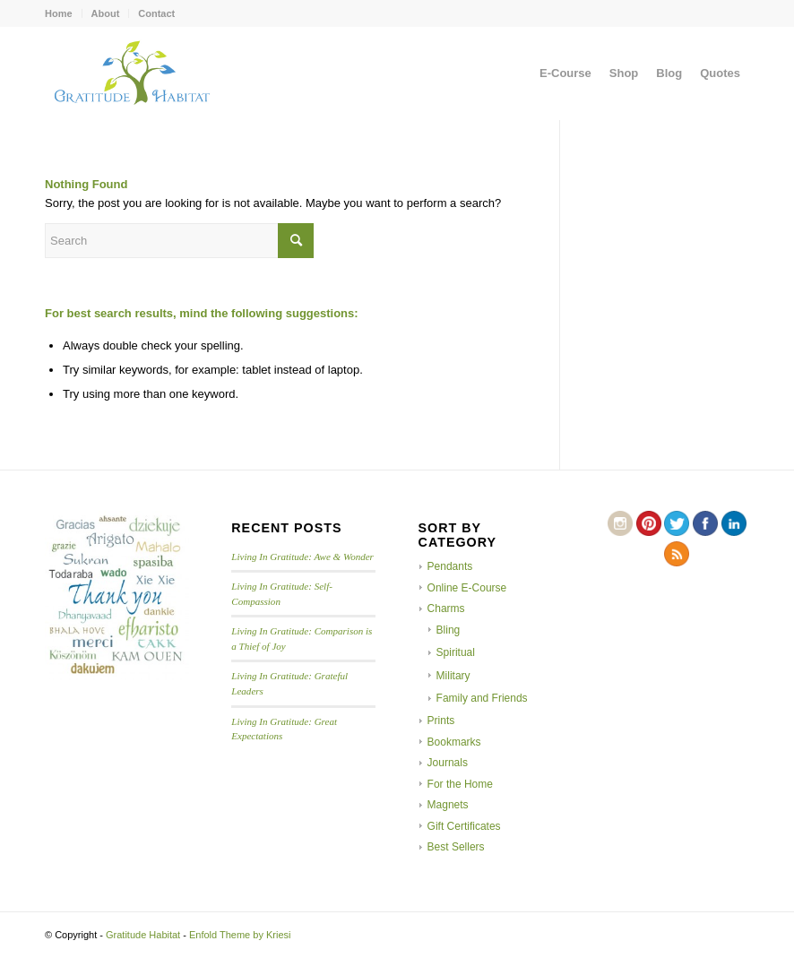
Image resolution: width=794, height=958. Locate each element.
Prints (441, 720)
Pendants (450, 566)
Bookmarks (454, 742)
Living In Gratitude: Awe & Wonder (302, 556)
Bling (448, 630)
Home (59, 13)
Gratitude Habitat (143, 934)
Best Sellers (456, 847)
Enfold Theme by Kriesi (240, 934)
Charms (446, 608)
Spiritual (455, 652)
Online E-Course (467, 588)
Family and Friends (482, 698)
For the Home (460, 784)
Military (453, 675)
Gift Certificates (464, 826)
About (105, 13)
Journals (447, 762)
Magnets (448, 804)
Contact (156, 13)
